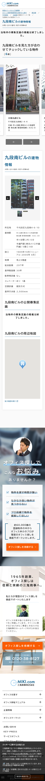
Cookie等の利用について (24, 754)
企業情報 (8, 710)
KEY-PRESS (10, 732)
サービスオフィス (12, 736)
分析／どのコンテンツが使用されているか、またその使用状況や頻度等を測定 (21, 764)
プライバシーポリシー (14, 741)
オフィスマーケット (12, 718)
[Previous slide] (14, 142)
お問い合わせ (10, 727)
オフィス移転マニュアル (14, 702)
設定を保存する (22, 776)
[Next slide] (31, 142)
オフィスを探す (11, 695)
